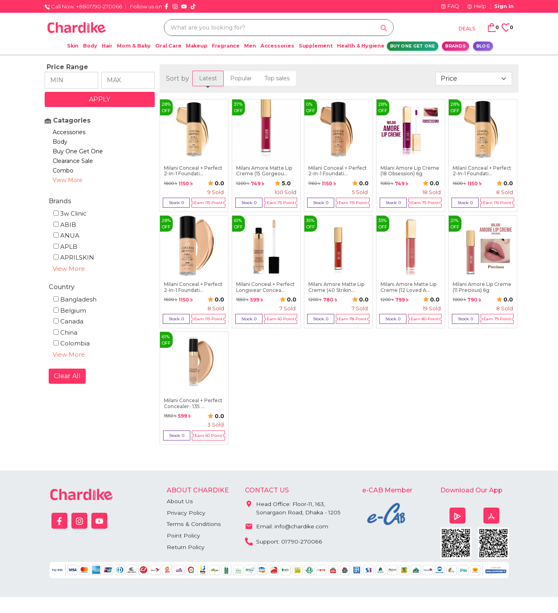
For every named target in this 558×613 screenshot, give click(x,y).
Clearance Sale (73, 161)
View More (68, 180)
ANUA (66, 235)
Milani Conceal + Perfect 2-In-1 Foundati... (193, 171)
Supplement (316, 46)
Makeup (196, 46)
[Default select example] (474, 78)
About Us (180, 501)
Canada (68, 321)
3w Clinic (70, 213)
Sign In (504, 6)
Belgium (69, 310)
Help (476, 6)
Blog (483, 46)
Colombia (71, 343)
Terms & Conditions (194, 524)
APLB (65, 246)
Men (250, 46)
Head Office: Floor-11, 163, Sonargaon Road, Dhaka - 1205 (293, 506)
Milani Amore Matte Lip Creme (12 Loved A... (408, 287)
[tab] (208, 78)
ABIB (64, 224)
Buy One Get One (412, 46)
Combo (63, 170)
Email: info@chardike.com (286, 526)
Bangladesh (75, 299)
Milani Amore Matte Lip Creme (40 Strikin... (336, 287)
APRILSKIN (73, 257)
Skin (73, 46)
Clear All (67, 376)
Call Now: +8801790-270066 (83, 6)
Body (90, 46)
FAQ (450, 6)
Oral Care (168, 46)
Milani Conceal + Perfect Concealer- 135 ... (193, 403)
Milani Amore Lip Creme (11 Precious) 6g (482, 287)
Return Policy (186, 547)
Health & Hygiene (360, 46)
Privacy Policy (186, 512)
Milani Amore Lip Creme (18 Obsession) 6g (410, 171)
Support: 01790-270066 (283, 541)
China (65, 332)
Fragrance (226, 46)
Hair (107, 46)
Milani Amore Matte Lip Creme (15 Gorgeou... (264, 171)
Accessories (277, 46)
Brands (455, 46)
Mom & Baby (134, 46)
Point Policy (183, 536)
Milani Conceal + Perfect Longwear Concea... (265, 287)
